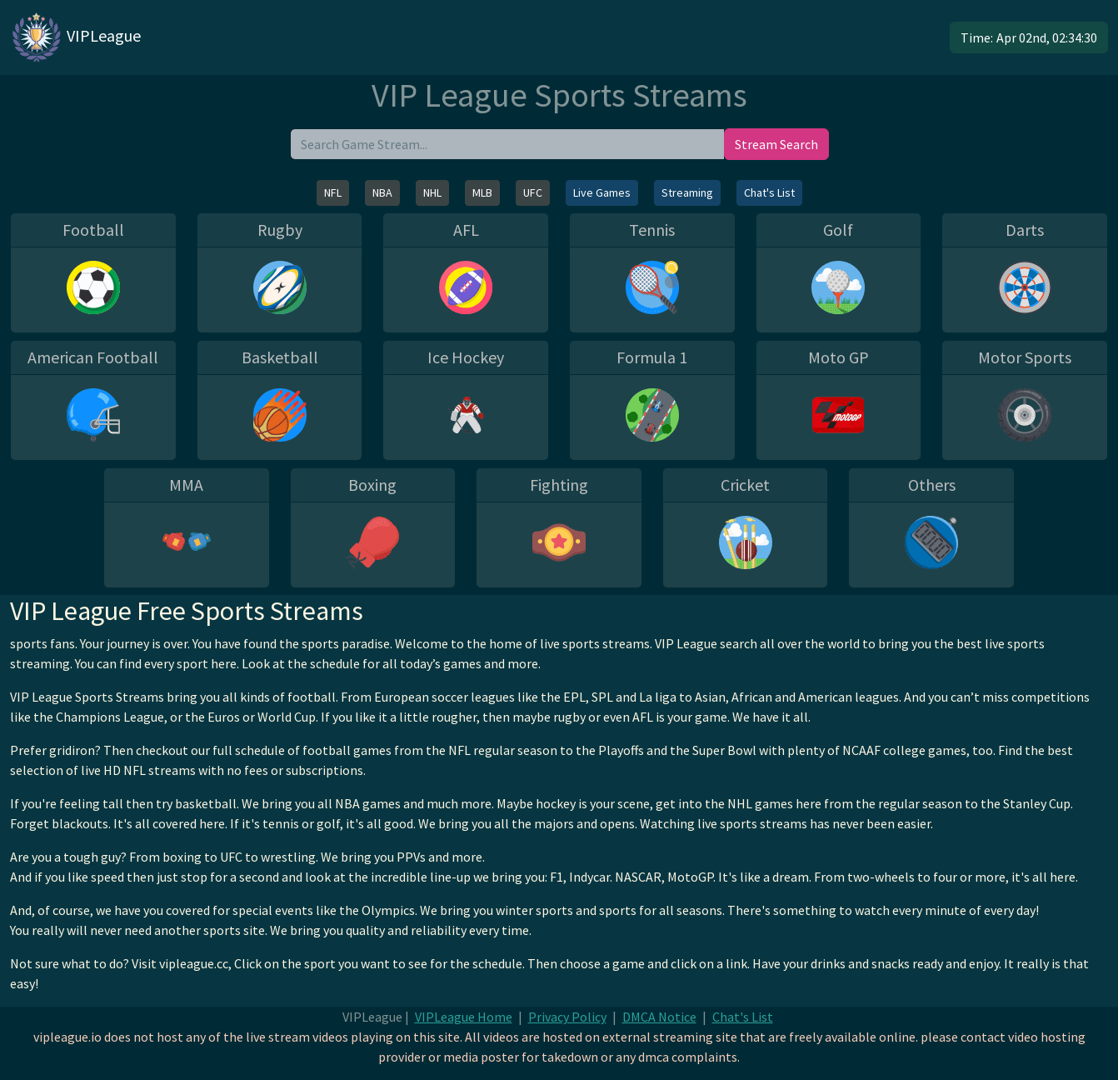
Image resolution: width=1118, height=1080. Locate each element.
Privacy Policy (567, 1016)
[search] (507, 144)
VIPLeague (75, 37)
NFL (333, 192)
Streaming (687, 192)
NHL (432, 192)
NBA (382, 192)
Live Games (602, 192)
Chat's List (769, 192)
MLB (482, 192)
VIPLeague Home (463, 1016)
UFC (532, 192)
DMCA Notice (659, 1016)
